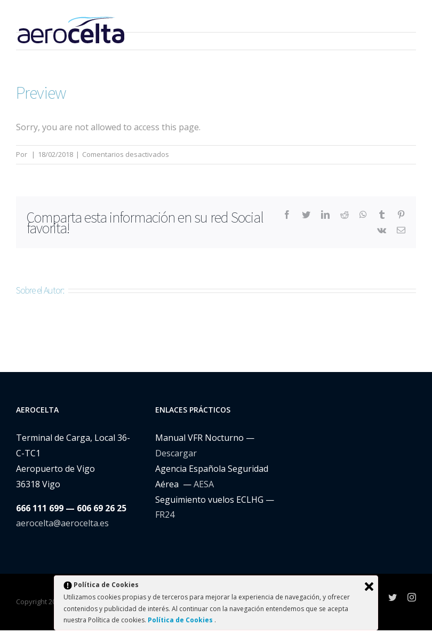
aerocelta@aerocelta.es (62, 523)
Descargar (176, 453)
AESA (204, 484)
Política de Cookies (181, 619)
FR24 (164, 514)
